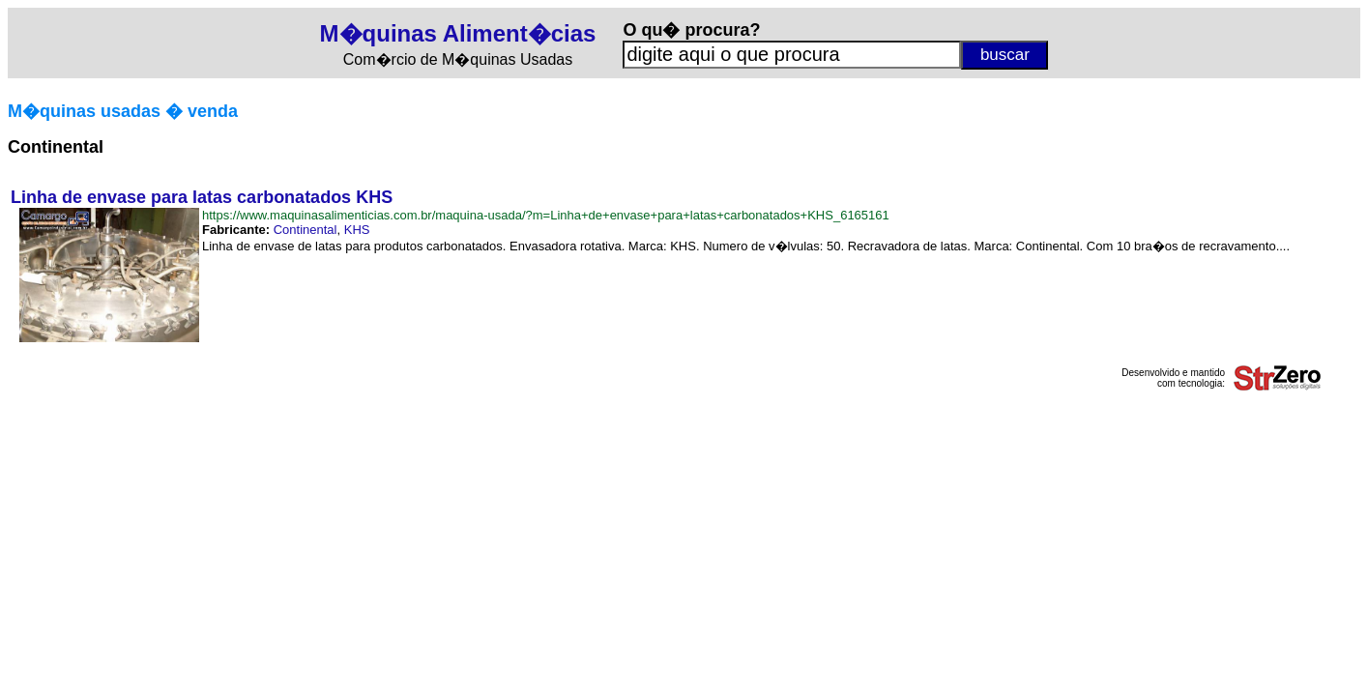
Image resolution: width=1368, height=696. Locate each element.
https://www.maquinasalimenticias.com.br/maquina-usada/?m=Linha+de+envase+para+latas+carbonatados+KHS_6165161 (545, 215)
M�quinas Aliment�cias (458, 33)
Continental (305, 229)
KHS (357, 229)
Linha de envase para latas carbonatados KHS (202, 197)
